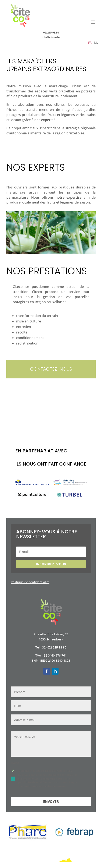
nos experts (43, 119)
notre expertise (68, 197)
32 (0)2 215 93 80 (54, 647)
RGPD (15, 763)
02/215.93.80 (51, 32)
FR (90, 43)
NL (96, 43)
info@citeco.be (51, 37)
